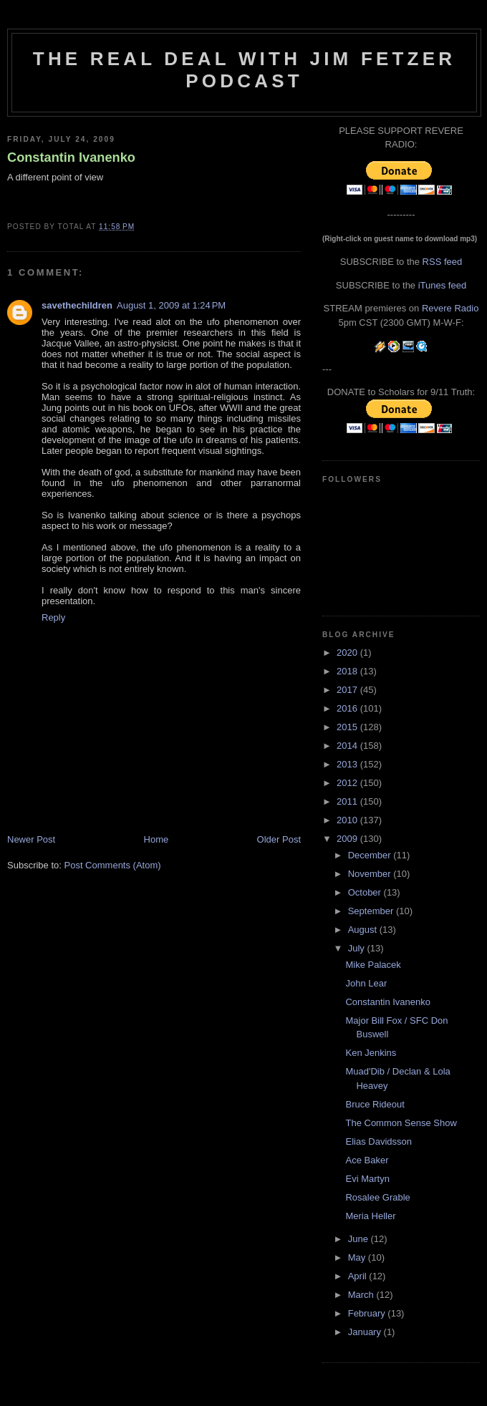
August (364, 929)
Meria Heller (370, 1216)
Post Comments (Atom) (112, 865)
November (371, 873)
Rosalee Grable (377, 1197)
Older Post (279, 839)
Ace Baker (366, 1160)
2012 (348, 782)
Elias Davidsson (378, 1141)
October (366, 892)
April (359, 1276)
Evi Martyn (367, 1178)
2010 (348, 820)
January (366, 1332)
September (372, 911)
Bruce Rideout (374, 1104)
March (362, 1294)
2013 (348, 764)
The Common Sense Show (400, 1122)
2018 (348, 671)
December (371, 855)
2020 (348, 652)
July (357, 948)
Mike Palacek (372, 964)
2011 (348, 801)
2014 (348, 745)
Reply (53, 617)
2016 (348, 708)
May (358, 1257)
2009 (348, 838)
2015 (348, 727)
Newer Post (31, 839)
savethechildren (77, 305)
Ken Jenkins (370, 1052)
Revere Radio (450, 308)
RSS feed (443, 261)
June (359, 1238)
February (368, 1313)
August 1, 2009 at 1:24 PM (171, 305)
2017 (348, 689)
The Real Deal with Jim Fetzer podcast (244, 70)
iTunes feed (442, 285)
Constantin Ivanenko (71, 157)
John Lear (366, 983)
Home (156, 839)
